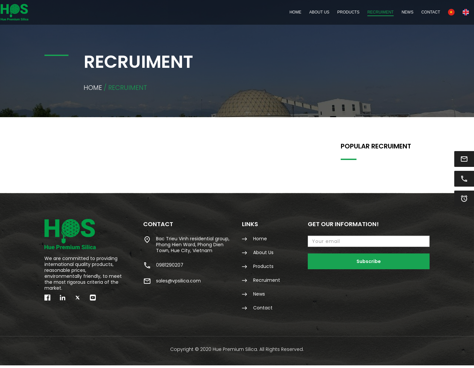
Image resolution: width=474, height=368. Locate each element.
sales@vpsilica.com (172, 283)
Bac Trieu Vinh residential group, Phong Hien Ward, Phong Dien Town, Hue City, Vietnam (186, 246)
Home (256, 12)
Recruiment (341, 12)
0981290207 (163, 267)
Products (258, 268)
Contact (391, 12)
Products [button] (309, 12)
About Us (280, 12)
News (368, 12)
